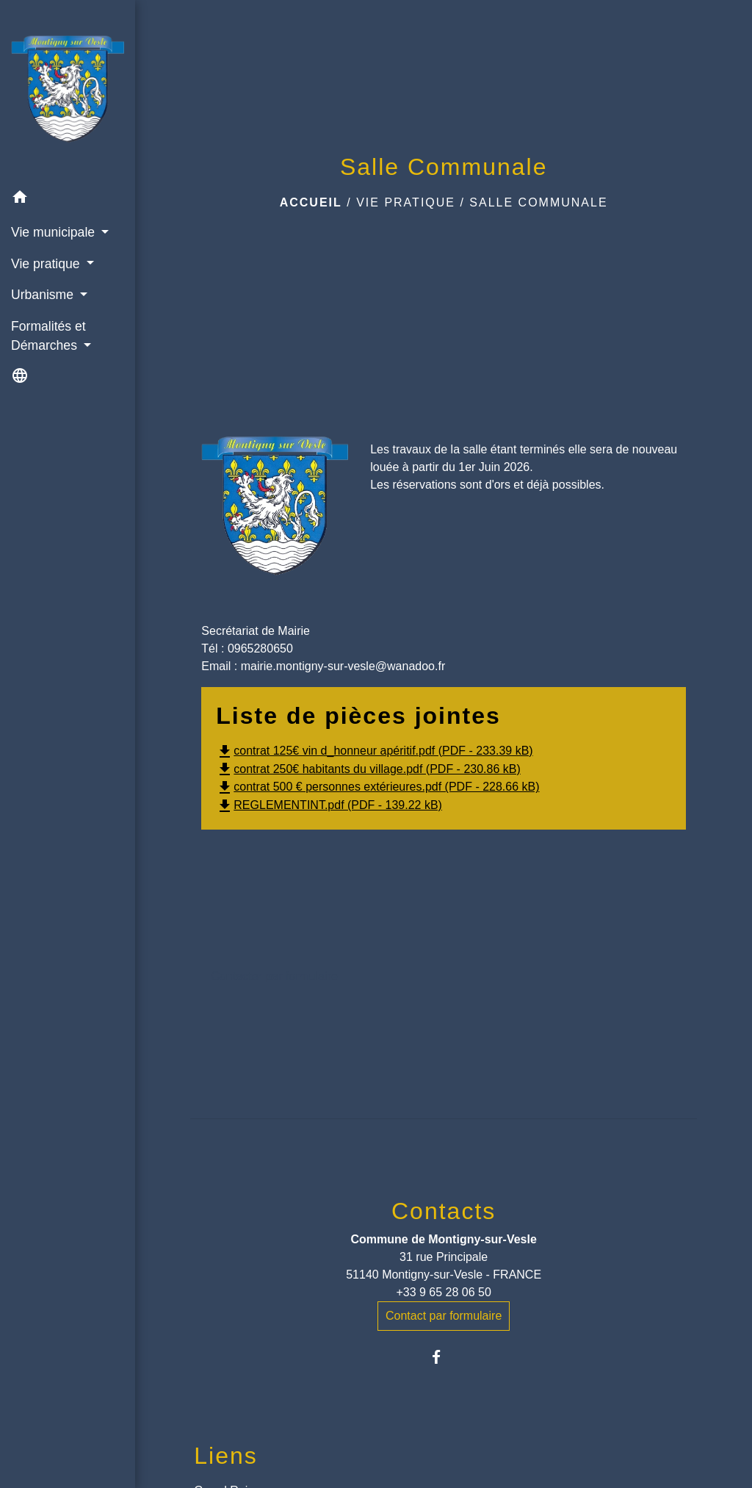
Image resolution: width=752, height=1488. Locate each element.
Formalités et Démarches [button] (48, 336)
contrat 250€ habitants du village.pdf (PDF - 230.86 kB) (368, 769)
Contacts (443, 1211)
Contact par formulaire (444, 1315)
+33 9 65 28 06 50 (443, 1292)
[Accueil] (67, 91)
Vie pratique (405, 202)
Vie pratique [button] (47, 263)
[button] (67, 199)
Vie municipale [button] (54, 232)
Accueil (311, 202)
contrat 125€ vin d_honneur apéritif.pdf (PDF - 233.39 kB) (374, 750)
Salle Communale (538, 202)
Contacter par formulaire (274, 976)
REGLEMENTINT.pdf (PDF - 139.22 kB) (329, 805)
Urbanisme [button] (44, 294)
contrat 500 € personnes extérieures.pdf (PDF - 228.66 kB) (377, 786)
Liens (226, 1455)
